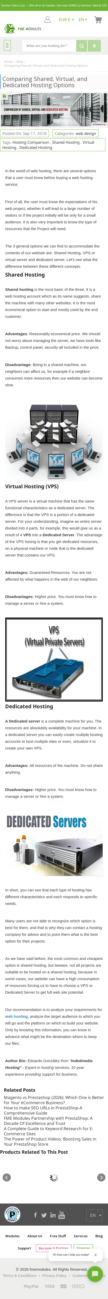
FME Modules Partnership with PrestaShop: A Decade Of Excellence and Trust (48, 1120)
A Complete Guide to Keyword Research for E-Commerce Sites (48, 1131)
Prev (7, 1177)
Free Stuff (58, 1236)
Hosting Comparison (30, 142)
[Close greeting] (95, 1255)
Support (24, 1248)
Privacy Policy (54, 1275)
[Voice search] (94, 46)
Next (101, 1177)
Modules (12, 1236)
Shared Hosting (66, 142)
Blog (99, 1236)
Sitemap (83, 1248)
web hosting (16, 1016)
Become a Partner (54, 1248)
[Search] (49, 45)
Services (81, 1236)
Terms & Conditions (19, 1275)
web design (86, 133)
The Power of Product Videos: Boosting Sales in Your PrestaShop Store (50, 1141)
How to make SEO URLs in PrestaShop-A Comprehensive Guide (43, 1110)
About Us (34, 1236)
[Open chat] (95, 1274)
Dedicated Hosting (35, 147)
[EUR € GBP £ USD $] (66, 19)
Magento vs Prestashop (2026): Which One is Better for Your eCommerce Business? (54, 1100)
